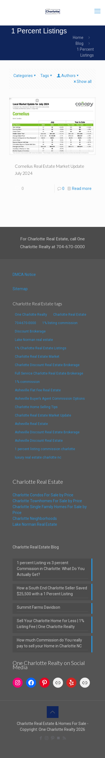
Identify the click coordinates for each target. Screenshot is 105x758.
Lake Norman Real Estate (35, 524)
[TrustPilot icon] (58, 738)
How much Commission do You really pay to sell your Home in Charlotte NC (49, 643)
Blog (79, 43)
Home (78, 37)
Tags (46, 75)
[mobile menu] (97, 11)
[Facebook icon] (41, 738)
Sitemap (20, 289)
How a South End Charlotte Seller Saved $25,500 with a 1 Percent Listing (52, 591)
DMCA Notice (24, 274)
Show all (82, 81)
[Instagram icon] (47, 738)
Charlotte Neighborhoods (35, 518)
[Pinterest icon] (52, 738)
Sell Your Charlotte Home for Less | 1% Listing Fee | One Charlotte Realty (50, 624)
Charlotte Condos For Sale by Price (43, 495)
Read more (82, 188)
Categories (25, 75)
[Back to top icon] (53, 712)
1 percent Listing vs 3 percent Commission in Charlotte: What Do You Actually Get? (51, 569)
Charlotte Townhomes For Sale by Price (47, 501)
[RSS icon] (64, 738)
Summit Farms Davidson (38, 607)
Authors (68, 75)
